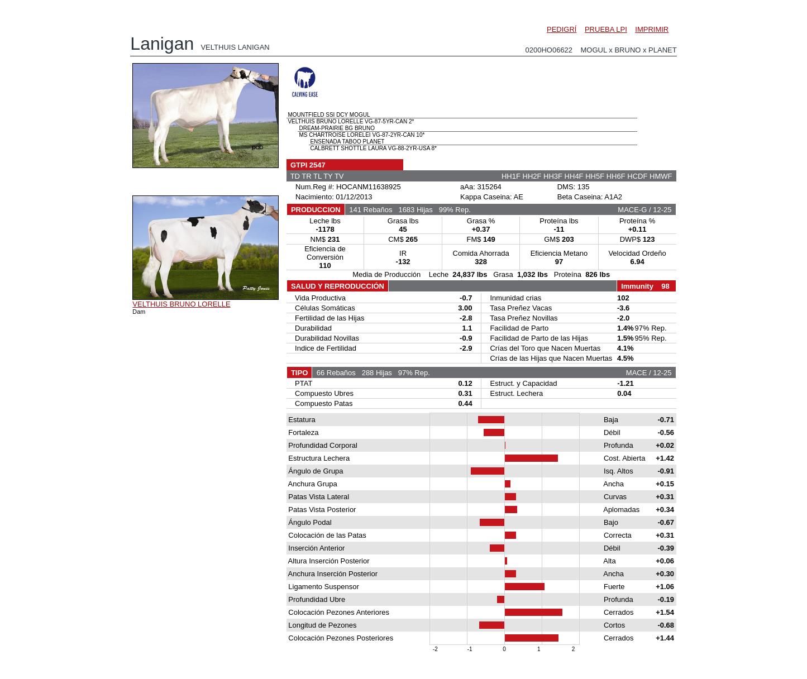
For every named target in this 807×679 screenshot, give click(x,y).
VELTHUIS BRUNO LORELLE (181, 304)
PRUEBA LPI (606, 29)
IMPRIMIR (651, 29)
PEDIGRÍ (561, 29)
